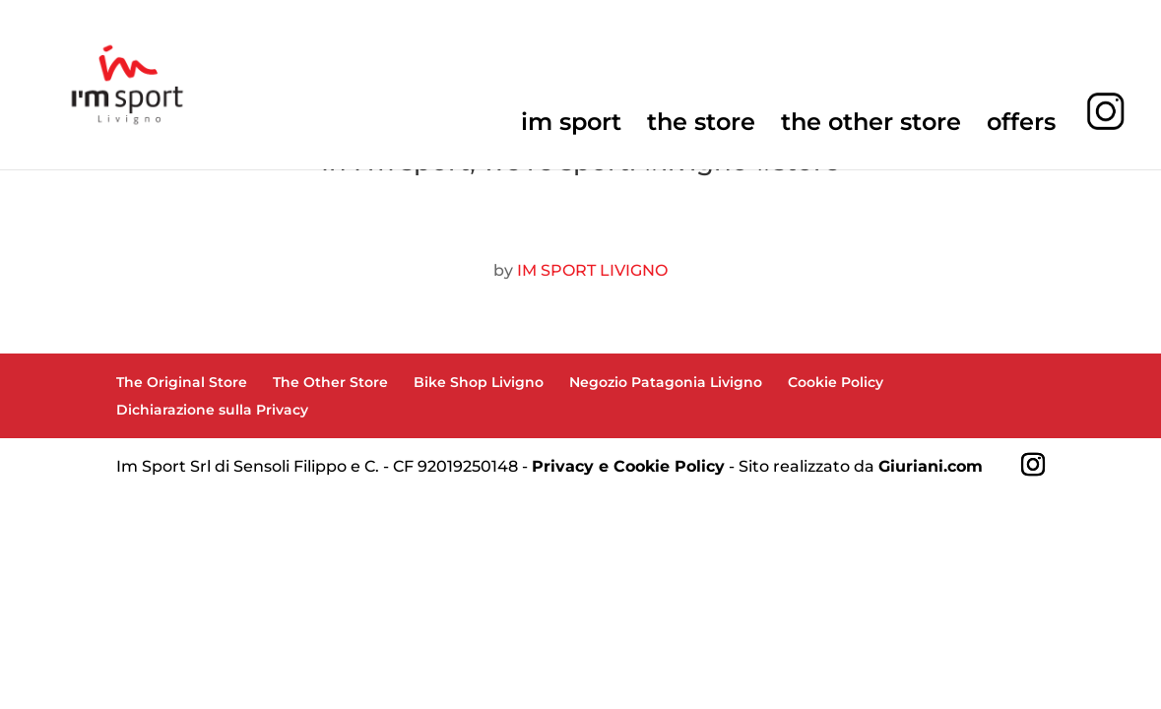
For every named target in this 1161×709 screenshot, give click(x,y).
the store (701, 125)
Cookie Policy (835, 382)
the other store (871, 125)
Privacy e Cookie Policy (628, 466)
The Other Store (330, 382)
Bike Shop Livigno (479, 382)
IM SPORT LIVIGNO (592, 270)
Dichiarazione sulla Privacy (212, 410)
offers (1021, 125)
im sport (571, 125)
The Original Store (181, 382)
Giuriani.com (930, 466)
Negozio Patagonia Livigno (665, 382)
